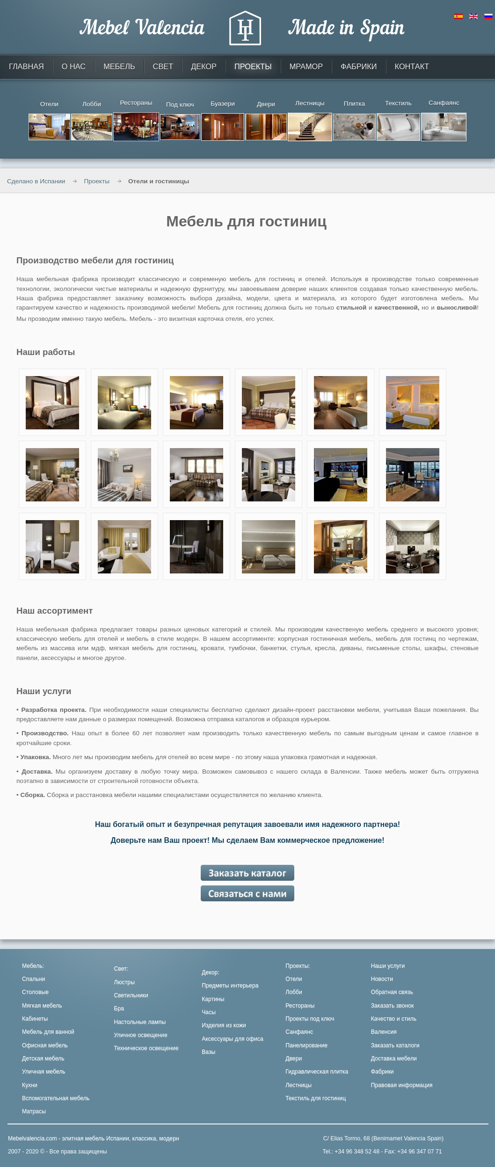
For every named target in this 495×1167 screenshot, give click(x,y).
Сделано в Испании (36, 181)
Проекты (96, 181)
